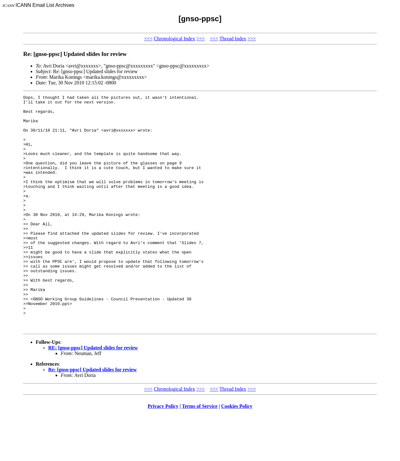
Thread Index (232, 38)
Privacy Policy (163, 453)
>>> (200, 38)
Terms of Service (200, 453)
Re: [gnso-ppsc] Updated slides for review (92, 416)
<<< (148, 38)
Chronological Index (174, 38)
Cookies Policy (236, 453)
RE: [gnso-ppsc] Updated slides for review (93, 394)
